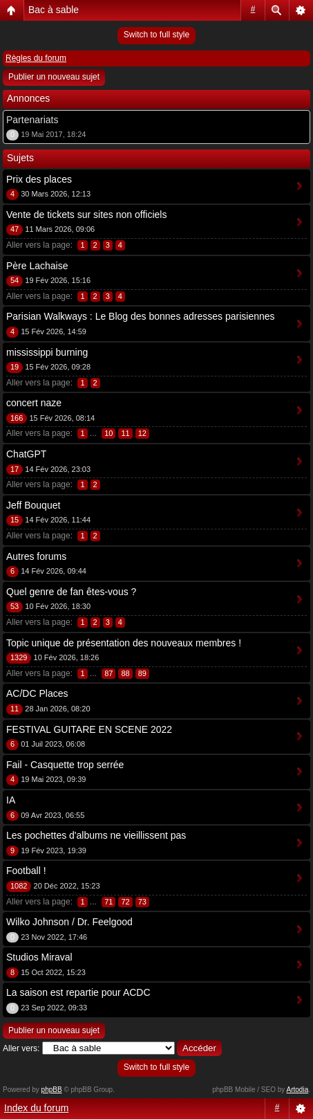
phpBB (51, 1089)
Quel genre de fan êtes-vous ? (71, 591)
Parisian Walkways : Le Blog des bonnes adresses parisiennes (140, 316)
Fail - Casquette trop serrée (65, 764)
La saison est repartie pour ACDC (78, 992)
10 (108, 433)
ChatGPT (26, 454)
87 (108, 673)
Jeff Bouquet (33, 505)
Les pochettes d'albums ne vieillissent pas (96, 835)
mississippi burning (47, 352)
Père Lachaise (37, 265)
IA (10, 800)
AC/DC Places (37, 693)
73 (142, 902)
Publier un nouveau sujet (53, 77)
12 (142, 433)
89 (142, 673)
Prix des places (39, 179)
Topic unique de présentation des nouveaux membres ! (123, 642)
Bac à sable (53, 9)
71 (108, 902)
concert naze (33, 402)
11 (125, 433)
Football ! (26, 870)
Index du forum (36, 1107)
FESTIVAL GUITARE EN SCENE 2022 (89, 729)
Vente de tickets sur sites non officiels (86, 214)
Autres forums (36, 556)
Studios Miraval (39, 957)
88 (125, 673)
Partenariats (32, 119)
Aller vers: (21, 1048)
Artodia (298, 1089)
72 (125, 902)
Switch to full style (156, 34)
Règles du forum (36, 58)
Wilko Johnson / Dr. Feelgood (69, 921)
